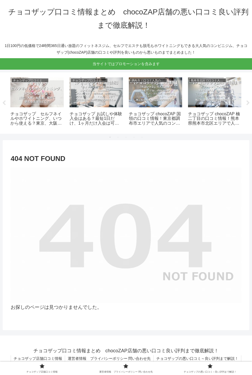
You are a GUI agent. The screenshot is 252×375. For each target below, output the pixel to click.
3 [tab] (126, 137)
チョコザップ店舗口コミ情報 (38, 358)
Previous (4, 103)
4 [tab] (134, 137)
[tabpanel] (37, 102)
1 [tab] (110, 137)
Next (248, 103)
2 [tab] (118, 137)
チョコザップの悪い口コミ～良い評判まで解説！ (197, 358)
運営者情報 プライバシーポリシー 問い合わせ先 (109, 358)
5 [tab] (142, 137)
